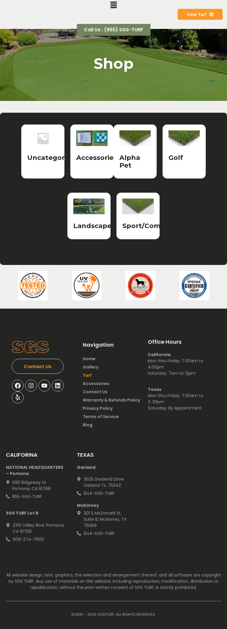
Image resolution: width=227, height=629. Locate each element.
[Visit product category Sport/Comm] (138, 216)
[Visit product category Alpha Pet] (135, 151)
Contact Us (95, 392)
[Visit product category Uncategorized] (43, 147)
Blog (88, 425)
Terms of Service (101, 417)
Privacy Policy (98, 408)
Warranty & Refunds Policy (111, 400)
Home (89, 359)
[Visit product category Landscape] (89, 216)
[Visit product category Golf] (184, 147)
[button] (12, 287)
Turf (87, 375)
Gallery (90, 367)
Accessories (96, 383)
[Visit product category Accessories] (92, 147)
